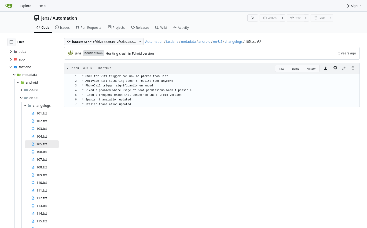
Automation (65, 18)
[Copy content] (334, 68)
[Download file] (325, 68)
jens (45, 18)
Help (42, 6)
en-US (217, 41)
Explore (25, 6)
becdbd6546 (93, 53)
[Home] (8, 6)
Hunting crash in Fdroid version (130, 53)
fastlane (172, 41)
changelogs (234, 41)
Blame (295, 68)
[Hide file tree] (11, 42)
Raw (281, 68)
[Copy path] (259, 41)
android (204, 41)
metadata (188, 41)
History (311, 68)
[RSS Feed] (252, 17)
